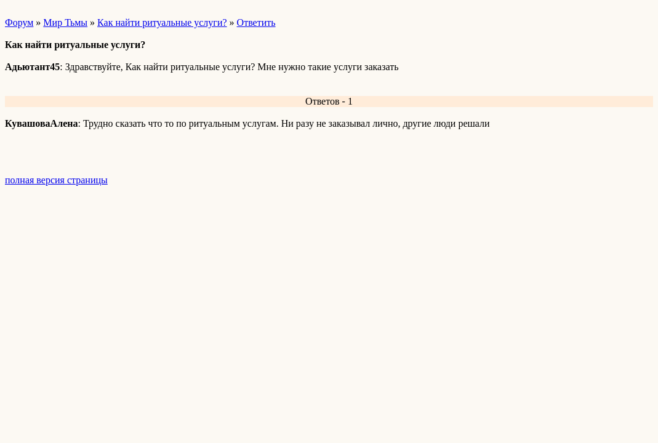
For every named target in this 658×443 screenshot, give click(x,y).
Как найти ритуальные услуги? (162, 22)
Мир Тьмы (65, 22)
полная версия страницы (56, 180)
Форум (19, 22)
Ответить (256, 22)
